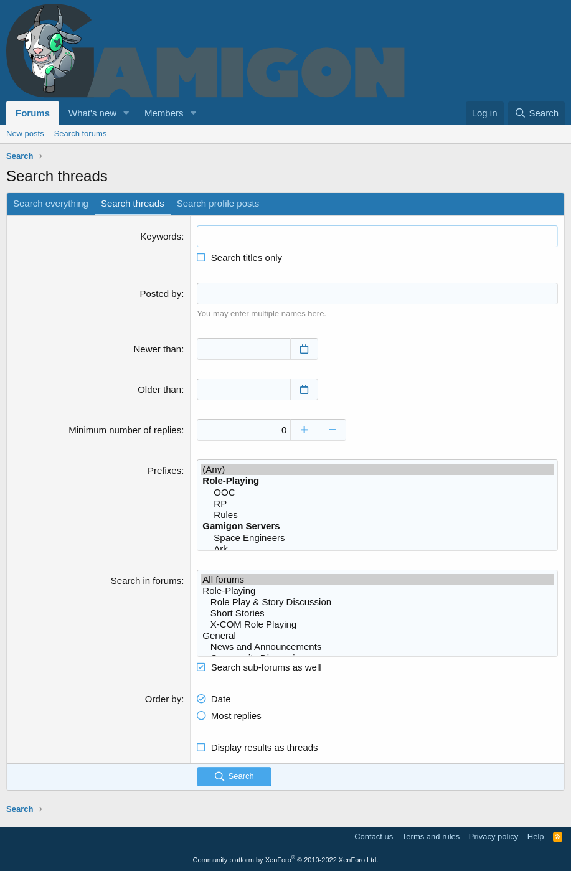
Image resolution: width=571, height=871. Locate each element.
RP (377, 503)
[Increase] (304, 430)
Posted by (160, 293)
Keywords (160, 236)
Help (535, 836)
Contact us (373, 836)
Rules (377, 514)
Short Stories (377, 613)
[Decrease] (332, 430)
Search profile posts (218, 203)
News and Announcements (377, 646)
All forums (377, 579)
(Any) (377, 469)
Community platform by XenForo (286, 860)
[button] (126, 113)
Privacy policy (493, 836)
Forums (33, 113)
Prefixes (164, 470)
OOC (377, 492)
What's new (92, 113)
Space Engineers (377, 538)
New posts (25, 133)
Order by (163, 699)
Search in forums (146, 580)
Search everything (50, 203)
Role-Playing (377, 590)
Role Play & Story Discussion (377, 602)
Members (164, 113)
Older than (159, 389)
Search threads (132, 203)
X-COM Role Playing (377, 624)
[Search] (536, 113)
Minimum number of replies (124, 430)
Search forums (80, 133)
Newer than (157, 349)
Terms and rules (431, 836)
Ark (377, 549)
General (377, 635)
